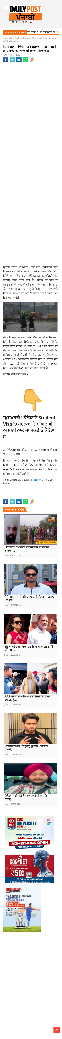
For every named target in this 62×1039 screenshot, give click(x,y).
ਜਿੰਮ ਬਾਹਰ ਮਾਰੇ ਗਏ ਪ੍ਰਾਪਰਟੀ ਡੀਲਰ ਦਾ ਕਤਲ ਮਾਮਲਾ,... (29, 598)
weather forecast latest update (16, 497)
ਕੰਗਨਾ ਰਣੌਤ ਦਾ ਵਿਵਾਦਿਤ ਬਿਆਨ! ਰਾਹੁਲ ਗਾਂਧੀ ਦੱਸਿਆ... (29, 648)
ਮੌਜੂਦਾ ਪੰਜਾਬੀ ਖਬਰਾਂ (17, 38)
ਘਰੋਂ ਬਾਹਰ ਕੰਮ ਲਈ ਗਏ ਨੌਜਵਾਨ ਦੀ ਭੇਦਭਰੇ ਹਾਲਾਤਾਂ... (27, 548)
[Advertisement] (31, 104)
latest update (21, 494)
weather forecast (40, 494)
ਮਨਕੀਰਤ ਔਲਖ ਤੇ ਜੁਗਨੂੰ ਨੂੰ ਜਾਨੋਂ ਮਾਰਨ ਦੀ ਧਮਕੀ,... (26, 747)
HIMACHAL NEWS (9, 494)
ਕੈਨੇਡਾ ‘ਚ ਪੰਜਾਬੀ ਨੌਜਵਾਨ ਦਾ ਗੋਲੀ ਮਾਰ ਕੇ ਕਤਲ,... (26, 797)
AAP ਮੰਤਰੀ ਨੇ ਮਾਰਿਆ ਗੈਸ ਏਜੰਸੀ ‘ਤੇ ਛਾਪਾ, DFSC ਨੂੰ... (28, 698)
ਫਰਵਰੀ (16, 271)
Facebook (44, 450)
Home (6, 38)
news (30, 494)
